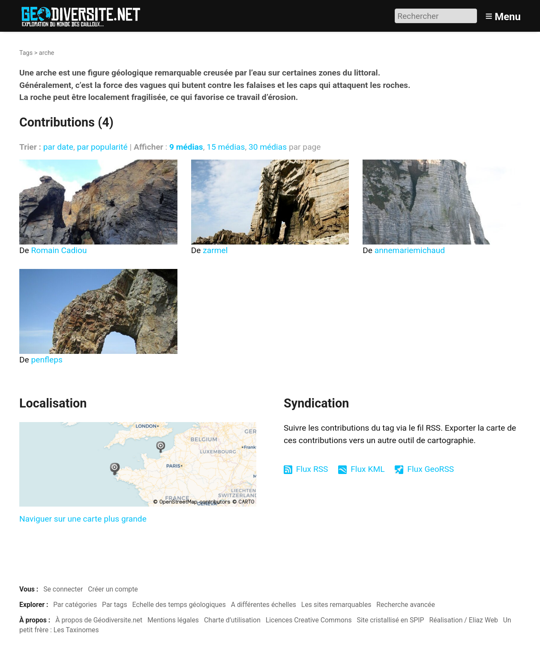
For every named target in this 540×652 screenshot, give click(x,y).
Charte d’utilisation (232, 620)
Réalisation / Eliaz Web (463, 620)
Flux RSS (312, 469)
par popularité (102, 147)
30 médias (268, 147)
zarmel (215, 250)
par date (58, 147)
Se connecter (63, 589)
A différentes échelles (263, 605)
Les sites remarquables (336, 605)
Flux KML (367, 469)
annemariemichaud (410, 250)
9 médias (186, 147)
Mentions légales (173, 620)
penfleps (47, 360)
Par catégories (75, 605)
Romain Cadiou (59, 250)
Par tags (114, 605)
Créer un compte (113, 589)
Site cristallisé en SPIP (390, 620)
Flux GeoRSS (430, 469)
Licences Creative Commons (309, 620)
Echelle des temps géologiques (179, 605)
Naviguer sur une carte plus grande (83, 519)
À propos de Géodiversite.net (98, 620)
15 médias (226, 147)
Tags (26, 53)
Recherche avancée (405, 605)
